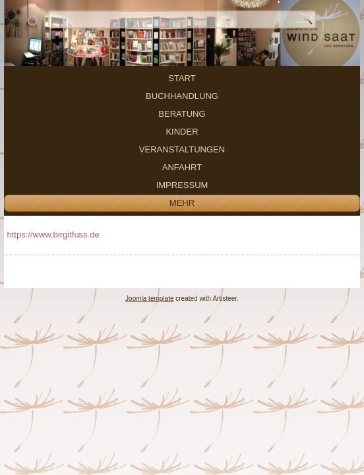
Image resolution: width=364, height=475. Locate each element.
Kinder (182, 132)
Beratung (181, 114)
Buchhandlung (182, 96)
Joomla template (149, 298)
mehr (182, 203)
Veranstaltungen (182, 149)
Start (181, 78)
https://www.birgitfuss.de (53, 234)
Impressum (182, 185)
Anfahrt (182, 167)
